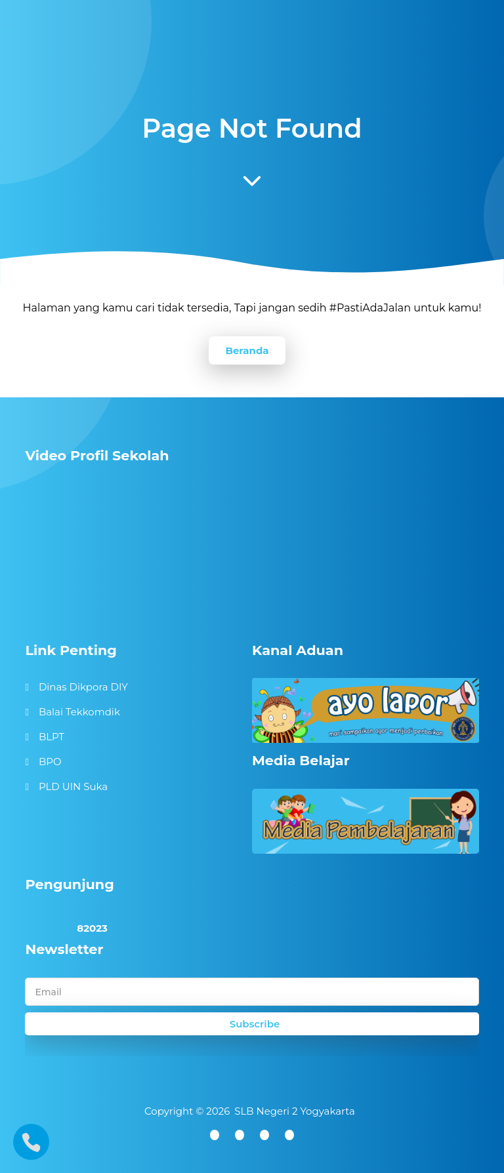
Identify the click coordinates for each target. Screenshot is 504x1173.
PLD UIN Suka (73, 786)
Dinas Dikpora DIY (83, 687)
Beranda (246, 350)
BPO (50, 761)
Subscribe (255, 1024)
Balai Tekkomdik (79, 712)
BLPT (51, 736)
